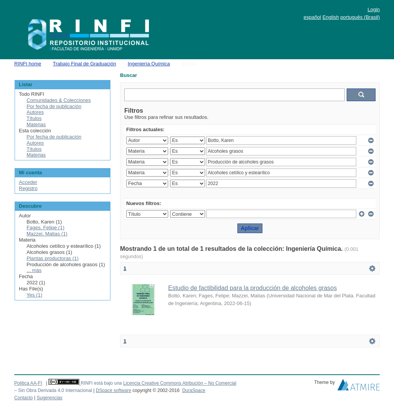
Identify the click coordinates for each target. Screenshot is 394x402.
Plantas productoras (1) (52, 258)
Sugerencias (49, 397)
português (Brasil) (360, 17)
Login (373, 9)
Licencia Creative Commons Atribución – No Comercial (179, 383)
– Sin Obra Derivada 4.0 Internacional (53, 390)
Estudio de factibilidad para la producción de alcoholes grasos (252, 288)
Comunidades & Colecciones (59, 100)
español (312, 17)
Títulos (34, 118)
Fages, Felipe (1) (45, 227)
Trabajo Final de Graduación (84, 64)
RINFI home (27, 64)
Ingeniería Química (149, 64)
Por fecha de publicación (54, 106)
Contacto (23, 397)
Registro (28, 188)
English (330, 17)
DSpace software (113, 390)
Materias (36, 124)
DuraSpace (193, 390)
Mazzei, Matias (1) (47, 234)
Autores (35, 112)
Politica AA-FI (28, 383)
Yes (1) (34, 295)
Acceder (28, 182)
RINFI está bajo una (101, 383)
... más (34, 270)
